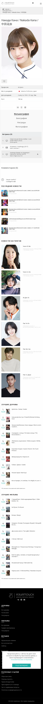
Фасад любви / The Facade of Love (32, 249)
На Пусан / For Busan (18, 507)
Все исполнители (6, 643)
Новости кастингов (11, 241)
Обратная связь (6, 676)
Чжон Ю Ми (26, 246)
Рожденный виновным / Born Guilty (31, 378)
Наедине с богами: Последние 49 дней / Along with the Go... (26, 524)
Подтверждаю (21, 665)
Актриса (20, 87)
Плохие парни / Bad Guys (19, 472)
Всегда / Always (16, 515)
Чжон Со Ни (26, 272)
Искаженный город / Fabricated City (22, 563)
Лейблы (3, 646)
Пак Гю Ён (26, 323)
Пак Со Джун (27, 375)
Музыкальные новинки (8, 640)
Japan (35, 91)
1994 (25, 95)
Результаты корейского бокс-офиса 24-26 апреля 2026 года (24, 210)
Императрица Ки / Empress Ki (20, 457)
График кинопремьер (8, 628)
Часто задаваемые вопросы (10, 687)
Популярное (5, 615)
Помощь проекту (6, 679)
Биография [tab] (21, 118)
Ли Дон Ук (26, 297)
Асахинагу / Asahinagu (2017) (19, 146)
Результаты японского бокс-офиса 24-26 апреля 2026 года (24, 191)
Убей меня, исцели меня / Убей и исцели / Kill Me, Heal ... (26, 441)
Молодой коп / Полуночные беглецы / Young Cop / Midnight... (26, 547)
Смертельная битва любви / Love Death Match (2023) (20, 139)
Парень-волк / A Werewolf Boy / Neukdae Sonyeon (26, 571)
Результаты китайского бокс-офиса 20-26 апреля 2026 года (24, 200)
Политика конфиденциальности (11, 690)
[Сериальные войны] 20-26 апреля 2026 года (22, 218)
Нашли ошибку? (11, 179)
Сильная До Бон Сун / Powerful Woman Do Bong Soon (25, 418)
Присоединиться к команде (10, 684)
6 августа (21, 95)
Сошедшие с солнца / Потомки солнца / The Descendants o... (24, 433)
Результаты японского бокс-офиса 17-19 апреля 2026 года (24, 228)
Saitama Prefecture (27, 91)
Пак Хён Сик (26, 349)
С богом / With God (17, 539)
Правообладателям (7, 682)
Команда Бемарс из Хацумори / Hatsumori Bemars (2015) (20, 153)
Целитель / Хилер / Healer (19, 409)
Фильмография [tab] (21, 114)
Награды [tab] (21, 122)
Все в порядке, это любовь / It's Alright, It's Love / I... (26, 480)
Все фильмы (5, 625)
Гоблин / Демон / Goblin (19, 465)
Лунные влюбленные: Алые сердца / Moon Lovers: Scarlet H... (26, 426)
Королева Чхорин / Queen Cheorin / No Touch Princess (25, 449)
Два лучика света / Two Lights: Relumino (23, 531)
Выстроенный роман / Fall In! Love (32, 327)
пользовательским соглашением (21, 659)
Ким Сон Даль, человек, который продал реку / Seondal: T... (26, 555)
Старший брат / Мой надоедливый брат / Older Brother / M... (26, 500)
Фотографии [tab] (22, 126)
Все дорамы (5, 610)
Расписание (5, 613)
